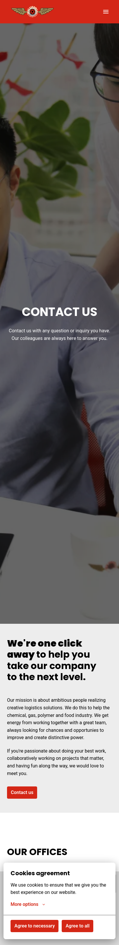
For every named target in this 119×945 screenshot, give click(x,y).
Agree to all (77, 926)
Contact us (22, 792)
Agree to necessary (34, 926)
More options (28, 904)
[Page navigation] (106, 12)
